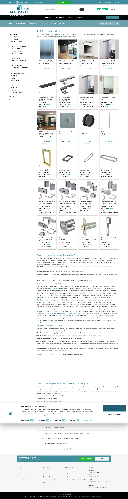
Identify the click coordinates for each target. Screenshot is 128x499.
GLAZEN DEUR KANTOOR (18, 65)
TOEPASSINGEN (34, 23)
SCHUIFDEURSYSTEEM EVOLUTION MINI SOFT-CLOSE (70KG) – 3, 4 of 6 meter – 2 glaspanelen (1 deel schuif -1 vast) (46, 135)
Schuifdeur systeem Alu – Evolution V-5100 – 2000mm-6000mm (108, 97)
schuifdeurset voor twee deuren (88, 318)
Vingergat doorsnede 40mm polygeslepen (66, 132)
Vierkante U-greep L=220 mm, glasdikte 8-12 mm (46, 169)
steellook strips (96, 313)
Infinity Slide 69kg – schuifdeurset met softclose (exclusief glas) (87, 97)
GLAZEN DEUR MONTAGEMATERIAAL (21, 68)
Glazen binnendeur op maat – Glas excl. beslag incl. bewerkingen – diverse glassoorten (87, 63)
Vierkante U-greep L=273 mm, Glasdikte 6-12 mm (66, 169)
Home (20, 471)
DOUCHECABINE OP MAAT (17, 42)
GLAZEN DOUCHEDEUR (17, 51)
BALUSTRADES (14, 83)
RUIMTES (11, 96)
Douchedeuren (97, 304)
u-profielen (69, 313)
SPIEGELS (13, 78)
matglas (56, 289)
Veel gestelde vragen (48, 477)
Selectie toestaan (114, 490)
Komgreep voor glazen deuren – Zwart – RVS (88, 132)
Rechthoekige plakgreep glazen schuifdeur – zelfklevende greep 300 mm (109, 133)
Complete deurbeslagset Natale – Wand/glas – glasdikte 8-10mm (47, 239)
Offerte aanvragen (86, 458)
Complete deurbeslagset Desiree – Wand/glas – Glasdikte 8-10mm (86, 203)
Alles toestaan (114, 483)
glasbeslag (40, 311)
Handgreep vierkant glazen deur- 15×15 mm (108, 169)
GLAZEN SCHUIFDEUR (17, 49)
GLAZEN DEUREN (44, 23)
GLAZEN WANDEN (15, 71)
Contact (102, 458)
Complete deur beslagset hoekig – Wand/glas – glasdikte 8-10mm (47, 203)
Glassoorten (70, 471)
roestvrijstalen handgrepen (57, 313)
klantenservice (89, 281)
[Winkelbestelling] (109, 23)
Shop (20, 474)
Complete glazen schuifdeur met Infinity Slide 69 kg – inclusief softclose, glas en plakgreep (108, 63)
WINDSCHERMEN (15, 80)
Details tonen (88, 495)
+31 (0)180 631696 (94, 472)
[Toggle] (34, 34)
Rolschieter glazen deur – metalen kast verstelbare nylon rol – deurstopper (88, 239)
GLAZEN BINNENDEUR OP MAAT (20, 46)
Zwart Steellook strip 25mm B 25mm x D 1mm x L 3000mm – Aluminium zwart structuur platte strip (46, 98)
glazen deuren (60, 37)
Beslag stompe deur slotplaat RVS (108, 238)
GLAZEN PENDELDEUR (17, 63)
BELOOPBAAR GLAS (15, 90)
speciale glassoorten (89, 391)
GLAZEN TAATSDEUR (17, 53)
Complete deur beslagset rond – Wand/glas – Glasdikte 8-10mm (67, 202)
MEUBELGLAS (14, 88)
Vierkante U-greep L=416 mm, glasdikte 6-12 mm (87, 169)
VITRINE (13, 85)
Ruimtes (69, 477)
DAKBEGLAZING (14, 39)
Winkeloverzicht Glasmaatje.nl (18, 23)
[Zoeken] (82, 9)
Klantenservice (47, 474)
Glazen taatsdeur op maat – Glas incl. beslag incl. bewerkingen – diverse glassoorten (66, 63)
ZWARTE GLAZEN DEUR (18, 56)
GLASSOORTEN (13, 31)
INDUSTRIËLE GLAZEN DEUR (19, 61)
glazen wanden (70, 391)
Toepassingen (71, 474)
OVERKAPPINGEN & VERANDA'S (18, 73)
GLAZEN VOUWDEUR (17, 58)
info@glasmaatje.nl (76, 408)
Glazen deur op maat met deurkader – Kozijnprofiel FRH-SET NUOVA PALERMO (46, 62)
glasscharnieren (78, 313)
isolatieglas (78, 391)
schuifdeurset (72, 315)
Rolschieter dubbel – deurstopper (64, 238)
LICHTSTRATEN (14, 76)
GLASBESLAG (12, 99)
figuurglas (50, 289)
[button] (12, 2)
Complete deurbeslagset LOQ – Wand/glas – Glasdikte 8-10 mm (109, 202)
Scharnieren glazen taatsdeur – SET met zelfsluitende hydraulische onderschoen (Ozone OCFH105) (67, 98)
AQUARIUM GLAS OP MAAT (17, 92)
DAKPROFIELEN (14, 37)
